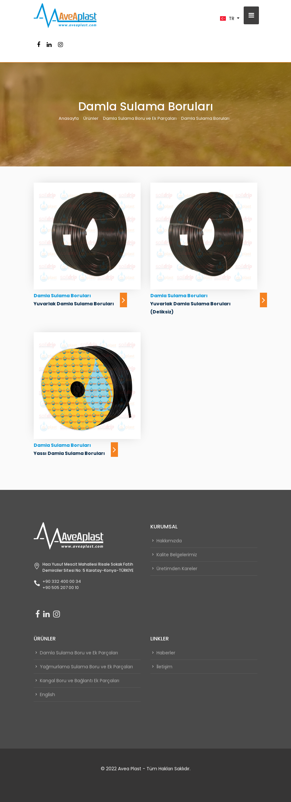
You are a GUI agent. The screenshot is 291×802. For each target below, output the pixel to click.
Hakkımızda (169, 540)
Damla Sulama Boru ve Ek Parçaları (140, 118)
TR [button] (228, 18)
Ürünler (91, 118)
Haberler (166, 653)
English (47, 694)
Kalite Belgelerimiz (177, 554)
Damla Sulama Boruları (205, 118)
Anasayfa (69, 118)
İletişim (164, 666)
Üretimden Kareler (177, 568)
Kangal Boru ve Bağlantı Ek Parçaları (79, 680)
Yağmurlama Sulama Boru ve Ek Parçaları (86, 666)
